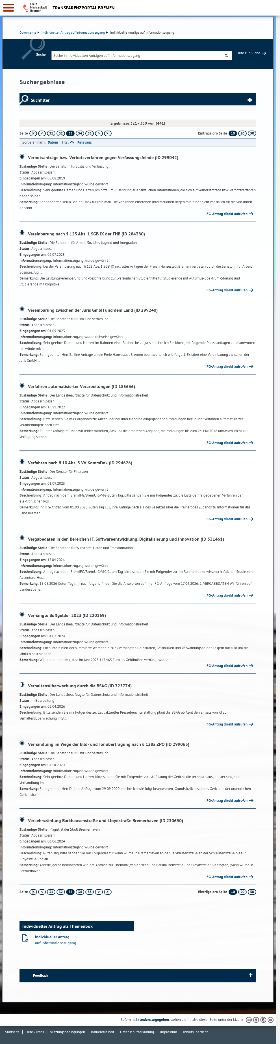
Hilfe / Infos (34, 1032)
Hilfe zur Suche (248, 53)
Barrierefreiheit (102, 1032)
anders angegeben (154, 1019)
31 (51, 133)
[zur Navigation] (8, 8)
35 (90, 133)
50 (252, 133)
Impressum (168, 1032)
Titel (65, 142)
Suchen (226, 56)
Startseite (12, 1032)
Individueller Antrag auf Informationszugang (75, 32)
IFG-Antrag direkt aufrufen (226, 213)
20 (242, 133)
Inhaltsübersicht (195, 1032)
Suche (41, 54)
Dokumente (29, 32)
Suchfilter (40, 100)
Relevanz (84, 142)
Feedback (40, 975)
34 (80, 133)
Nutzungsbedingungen (67, 1032)
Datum (53, 142)
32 (61, 133)
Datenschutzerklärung (137, 1032)
